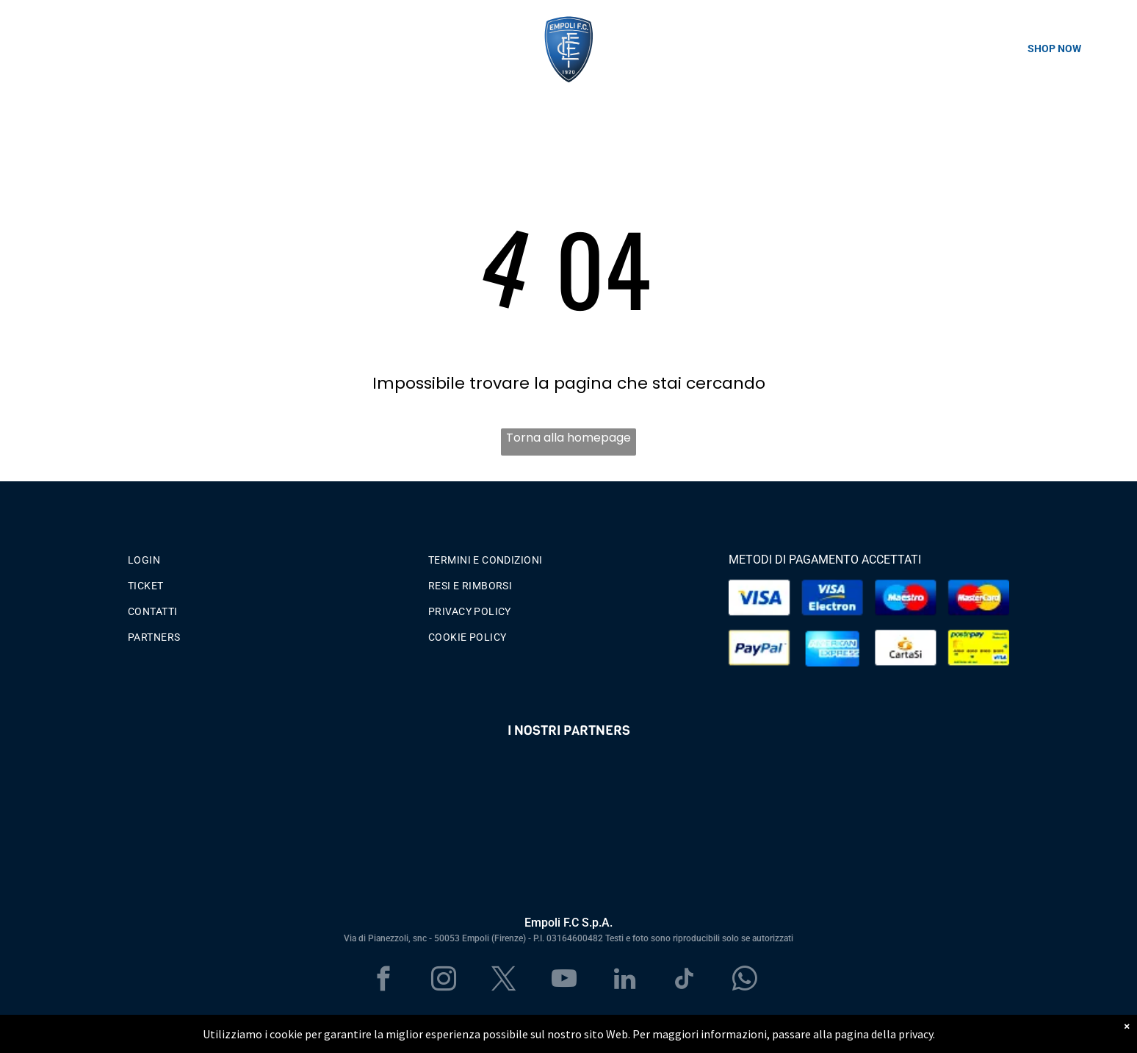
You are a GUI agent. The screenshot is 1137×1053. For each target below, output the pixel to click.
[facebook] (384, 981)
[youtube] (564, 981)
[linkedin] (624, 981)
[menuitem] (268, 556)
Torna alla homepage (568, 437)
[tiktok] (685, 981)
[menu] (32, 48)
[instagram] (444, 981)
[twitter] (504, 981)
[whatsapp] (745, 981)
